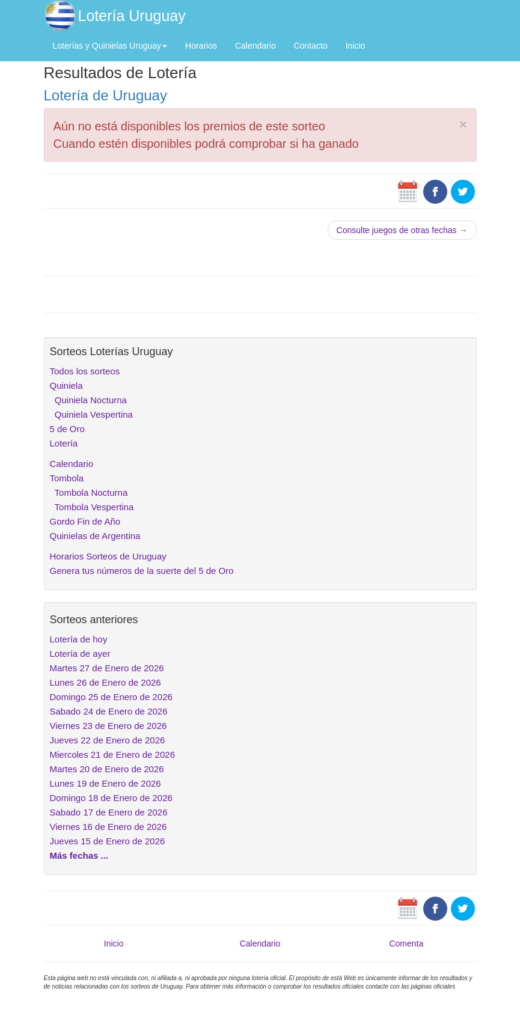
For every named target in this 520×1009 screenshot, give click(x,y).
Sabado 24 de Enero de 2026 (109, 711)
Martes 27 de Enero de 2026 (107, 668)
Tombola (67, 478)
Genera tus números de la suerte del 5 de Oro (142, 570)
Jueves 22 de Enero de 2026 (107, 740)
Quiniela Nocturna (88, 400)
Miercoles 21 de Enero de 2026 (112, 754)
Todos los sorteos (85, 371)
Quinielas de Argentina (95, 536)
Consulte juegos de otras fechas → (402, 230)
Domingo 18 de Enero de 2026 (111, 798)
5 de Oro (67, 429)
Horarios (201, 45)
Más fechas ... (79, 855)
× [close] (462, 124)
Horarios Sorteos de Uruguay (108, 556)
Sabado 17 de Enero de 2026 (109, 812)
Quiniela (66, 385)
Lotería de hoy (79, 639)
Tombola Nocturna (89, 492)
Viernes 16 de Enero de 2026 (108, 827)
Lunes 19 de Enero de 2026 (105, 783)
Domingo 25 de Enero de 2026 (111, 697)
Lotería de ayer (80, 653)
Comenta (406, 943)
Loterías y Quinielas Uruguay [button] (110, 45)
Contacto (311, 45)
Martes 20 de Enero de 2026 (107, 769)
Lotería (64, 443)
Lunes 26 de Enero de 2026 (105, 682)
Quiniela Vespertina (91, 414)
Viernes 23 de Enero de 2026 (108, 726)
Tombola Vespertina (92, 507)
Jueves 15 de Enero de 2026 (107, 841)
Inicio (356, 45)
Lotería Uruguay (132, 15)
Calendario (255, 45)
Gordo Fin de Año (85, 521)
